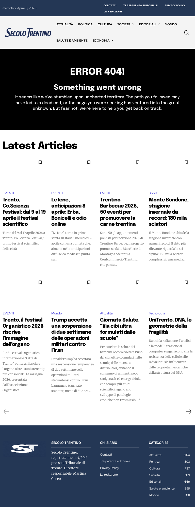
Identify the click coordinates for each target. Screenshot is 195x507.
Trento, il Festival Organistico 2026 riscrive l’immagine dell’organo (24, 313)
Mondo (56, 303)
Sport (153, 195)
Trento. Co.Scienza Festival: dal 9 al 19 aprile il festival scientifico (23, 205)
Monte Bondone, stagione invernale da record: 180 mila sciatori (169, 205)
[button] (186, 32)
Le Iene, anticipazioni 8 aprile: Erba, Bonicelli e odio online (71, 205)
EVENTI (8, 195)
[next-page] (188, 390)
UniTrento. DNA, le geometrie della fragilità (170, 311)
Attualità (106, 303)
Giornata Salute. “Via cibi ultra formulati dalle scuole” (121, 313)
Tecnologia (157, 303)
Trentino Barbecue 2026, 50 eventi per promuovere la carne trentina (122, 208)
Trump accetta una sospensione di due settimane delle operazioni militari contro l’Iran (68, 318)
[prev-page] (6, 390)
